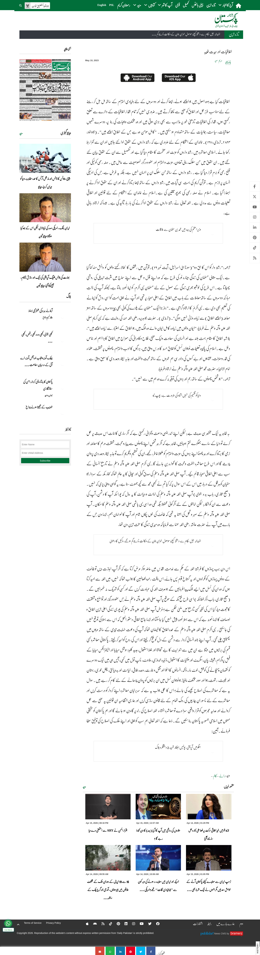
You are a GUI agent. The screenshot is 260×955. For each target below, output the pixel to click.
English (101, 5)
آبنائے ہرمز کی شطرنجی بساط (40, 310)
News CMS (220, 933)
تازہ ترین (210, 5)
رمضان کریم (123, 5)
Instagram (255, 217)
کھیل (186, 5)
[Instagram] (131, 924)
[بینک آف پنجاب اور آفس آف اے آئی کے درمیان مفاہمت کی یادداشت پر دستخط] (62, 364)
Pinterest (255, 238)
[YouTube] (139, 924)
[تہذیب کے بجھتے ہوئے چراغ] (62, 413)
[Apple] (85, 924)
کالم (215, 776)
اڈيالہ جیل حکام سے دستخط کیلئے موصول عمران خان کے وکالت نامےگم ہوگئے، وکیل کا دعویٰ (155, 541)
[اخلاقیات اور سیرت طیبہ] (150, 951)
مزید (84, 787)
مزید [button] (137, 5)
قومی (177, 5)
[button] (21, 5)
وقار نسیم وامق (47, 317)
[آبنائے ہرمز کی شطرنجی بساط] (62, 316)
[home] (238, 6)
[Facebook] (155, 924)
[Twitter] (148, 924)
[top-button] (18, 924)
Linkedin (255, 227)
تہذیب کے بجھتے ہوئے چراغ (38, 407)
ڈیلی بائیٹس (197, 5)
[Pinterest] (116, 924)
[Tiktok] (108, 924)
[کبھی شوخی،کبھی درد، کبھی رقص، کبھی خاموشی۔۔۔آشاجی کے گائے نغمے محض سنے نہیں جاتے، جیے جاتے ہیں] (62, 340)
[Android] (93, 924)
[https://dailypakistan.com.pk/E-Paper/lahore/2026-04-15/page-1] (45, 90)
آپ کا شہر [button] (165, 5)
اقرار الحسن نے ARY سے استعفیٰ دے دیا (108, 830)
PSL (111, 5)
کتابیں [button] (149, 5)
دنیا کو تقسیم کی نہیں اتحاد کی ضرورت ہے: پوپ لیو (177, 395)
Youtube (255, 207)
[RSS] (101, 924)
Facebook (255, 187)
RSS (255, 258)
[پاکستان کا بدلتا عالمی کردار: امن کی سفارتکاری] (62, 387)
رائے (222, 776)
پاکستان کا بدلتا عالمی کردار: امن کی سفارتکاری (37, 385)
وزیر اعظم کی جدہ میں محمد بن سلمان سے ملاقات (178, 229)
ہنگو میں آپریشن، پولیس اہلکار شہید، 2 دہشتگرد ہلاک (178, 747)
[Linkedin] (124, 924)
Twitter (255, 197)
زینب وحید (48, 395)
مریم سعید (218, 60)
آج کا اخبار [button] (225, 5)
